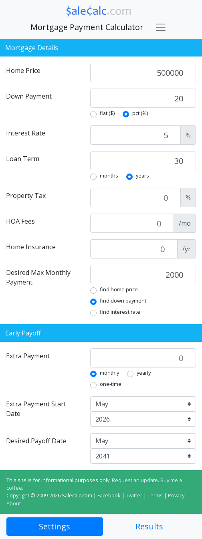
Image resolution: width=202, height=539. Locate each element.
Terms (155, 495)
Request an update (135, 480)
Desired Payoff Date (36, 440)
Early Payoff (23, 333)
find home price (119, 289)
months (109, 175)
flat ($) (107, 113)
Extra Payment (28, 355)
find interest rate (120, 311)
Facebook (109, 495)
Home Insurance (31, 246)
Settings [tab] (54, 526)
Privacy (176, 495)
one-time (110, 384)
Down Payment (29, 96)
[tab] (149, 526)
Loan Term (22, 158)
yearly (144, 372)
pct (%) (140, 113)
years (142, 175)
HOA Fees (20, 221)
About (13, 503)
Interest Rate (25, 133)
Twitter (134, 495)
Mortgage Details (31, 47)
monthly (109, 372)
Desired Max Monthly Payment (38, 277)
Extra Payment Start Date (36, 409)
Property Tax (26, 195)
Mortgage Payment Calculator (86, 27)
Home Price (23, 70)
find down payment (123, 300)
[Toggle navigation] (161, 27)
